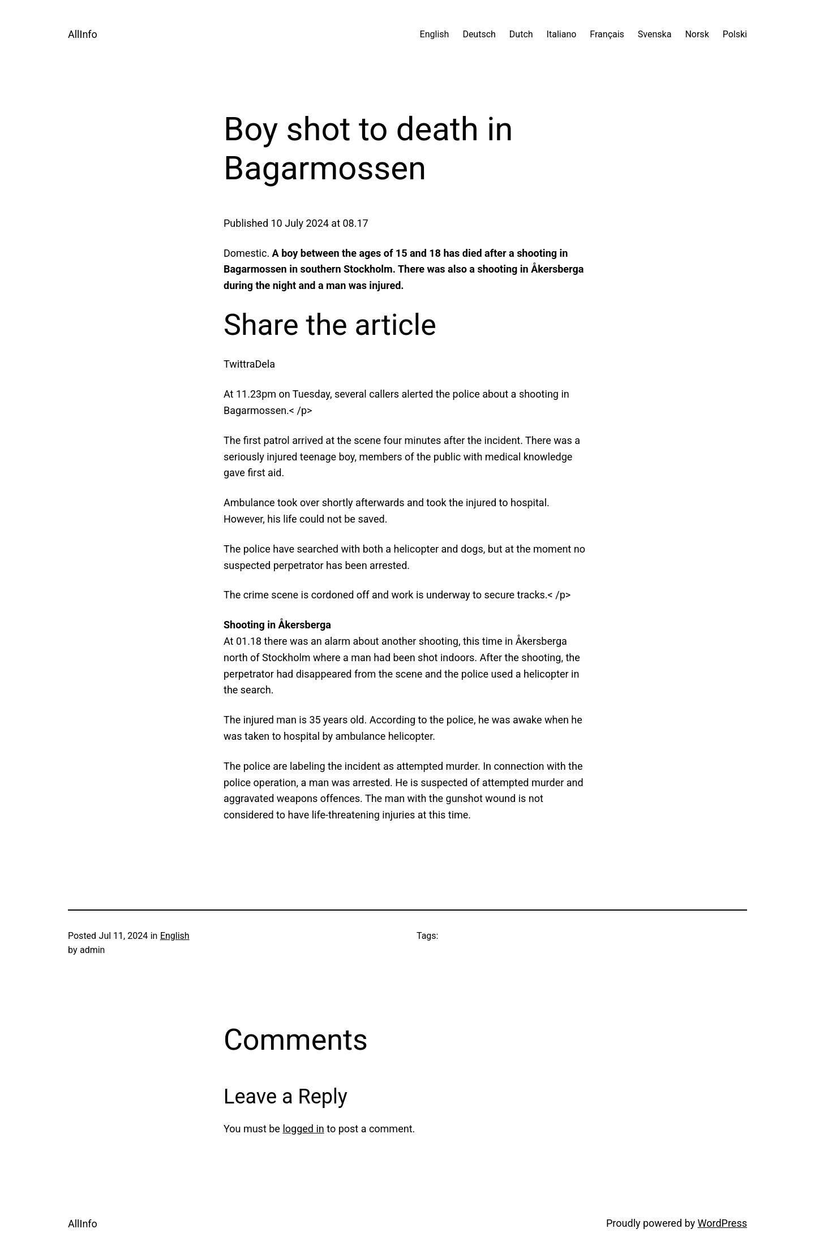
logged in (303, 1129)
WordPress (722, 1223)
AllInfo (82, 34)
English (175, 935)
